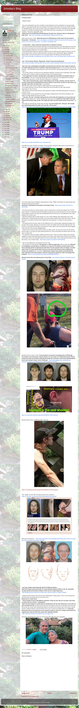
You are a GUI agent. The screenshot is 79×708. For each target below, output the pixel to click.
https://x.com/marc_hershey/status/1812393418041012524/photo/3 (39, 496)
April (6, 113)
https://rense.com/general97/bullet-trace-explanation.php (36, 142)
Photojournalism (9, 74)
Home (49, 693)
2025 (5, 49)
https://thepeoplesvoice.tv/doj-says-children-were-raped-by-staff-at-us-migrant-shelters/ (44, 592)
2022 (5, 124)
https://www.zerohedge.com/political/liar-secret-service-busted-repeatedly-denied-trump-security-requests (49, 62)
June (6, 109)
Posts (5, 16)
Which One (7, 95)
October (7, 57)
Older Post (72, 693)
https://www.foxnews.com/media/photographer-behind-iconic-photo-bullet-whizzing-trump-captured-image (49, 107)
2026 (5, 47)
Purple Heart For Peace (10, 87)
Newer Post (25, 693)
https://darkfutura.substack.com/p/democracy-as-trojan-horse (37, 613)
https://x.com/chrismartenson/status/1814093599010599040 (43, 254)
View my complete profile (8, 42)
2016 (5, 136)
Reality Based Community (11, 67)
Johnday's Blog (12, 8)
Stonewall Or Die (9, 72)
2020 (5, 128)
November (8, 55)
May (6, 111)
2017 (5, 134)
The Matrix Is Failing (10, 99)
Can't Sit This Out (9, 65)
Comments (6, 19)
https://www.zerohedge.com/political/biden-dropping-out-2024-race (46, 35)
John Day (11, 31)
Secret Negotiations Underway (9, 106)
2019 (5, 130)
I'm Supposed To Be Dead (11, 85)
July (6, 64)
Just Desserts (8, 97)
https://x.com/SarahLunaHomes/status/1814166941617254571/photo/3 (40, 489)
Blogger (48, 702)
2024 (5, 51)
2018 (5, 132)
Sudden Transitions (9, 76)
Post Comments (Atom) (33, 696)
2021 (5, 126)
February (7, 117)
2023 (5, 122)
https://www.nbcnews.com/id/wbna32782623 (39, 147)
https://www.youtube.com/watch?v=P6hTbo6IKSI (52, 239)
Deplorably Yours (9, 83)
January (7, 119)
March (7, 115)
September (8, 59)
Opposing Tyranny (9, 89)
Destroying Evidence (10, 70)
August (7, 62)
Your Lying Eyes (9, 103)
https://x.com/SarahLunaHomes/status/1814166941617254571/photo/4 (40, 415)
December (8, 53)
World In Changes (9, 81)
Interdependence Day (10, 101)
